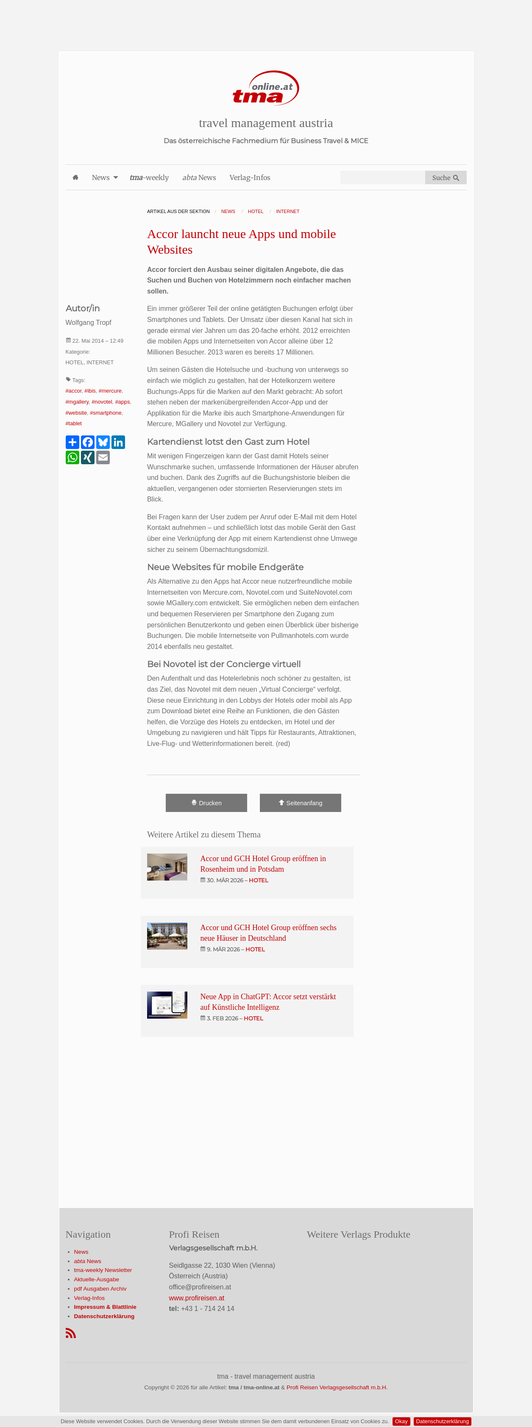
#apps (122, 402)
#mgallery (77, 402)
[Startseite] (266, 88)
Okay (401, 1421)
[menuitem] (75, 177)
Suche (445, 178)
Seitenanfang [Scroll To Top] (300, 802)
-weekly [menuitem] (149, 177)
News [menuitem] (101, 177)
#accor (74, 391)
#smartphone (106, 413)
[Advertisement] (266, 19)
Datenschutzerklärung (442, 1421)
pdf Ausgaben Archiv (100, 1289)
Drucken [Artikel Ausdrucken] (206, 802)
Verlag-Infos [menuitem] (250, 177)
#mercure (110, 391)
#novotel (102, 402)
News (81, 1252)
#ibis (89, 391)
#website (76, 413)
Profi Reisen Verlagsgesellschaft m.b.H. (337, 1387)
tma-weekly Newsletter (103, 1270)
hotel (258, 880)
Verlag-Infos (89, 1298)
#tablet (74, 423)
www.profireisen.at (197, 1298)
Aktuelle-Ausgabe (97, 1279)
